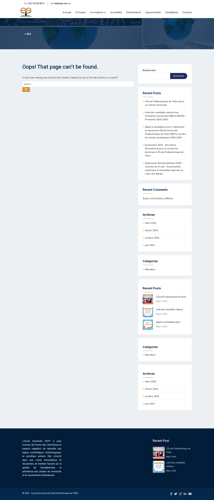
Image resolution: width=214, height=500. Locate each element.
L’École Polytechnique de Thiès (171, 297)
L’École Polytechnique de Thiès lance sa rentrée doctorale (164, 103)
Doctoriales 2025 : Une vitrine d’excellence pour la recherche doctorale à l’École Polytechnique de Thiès (164, 150)
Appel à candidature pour (168, 322)
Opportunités (153, 12)
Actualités (116, 12)
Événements (133, 12)
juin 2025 (150, 245)
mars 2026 (150, 223)
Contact (187, 12)
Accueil (67, 12)
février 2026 (151, 230)
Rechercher (149, 70)
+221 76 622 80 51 (36, 3)
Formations (98, 12)
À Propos (80, 12)
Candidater (171, 12)
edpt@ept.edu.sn (62, 3)
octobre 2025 (152, 238)
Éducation (150, 269)
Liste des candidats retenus (169, 309)
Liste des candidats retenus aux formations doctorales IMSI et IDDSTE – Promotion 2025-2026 (165, 116)
